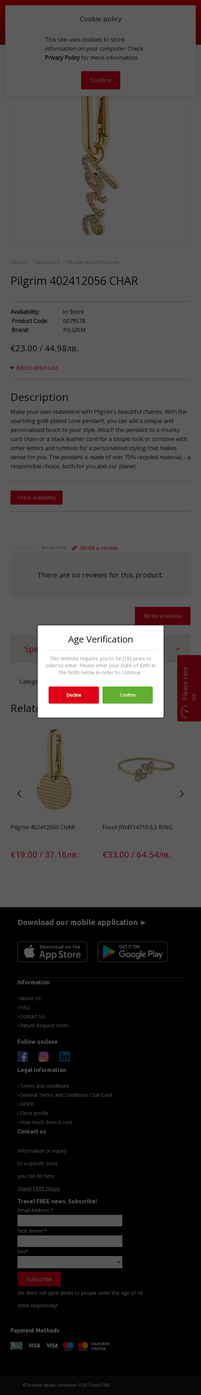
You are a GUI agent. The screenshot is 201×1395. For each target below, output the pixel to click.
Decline (73, 695)
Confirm (128, 695)
